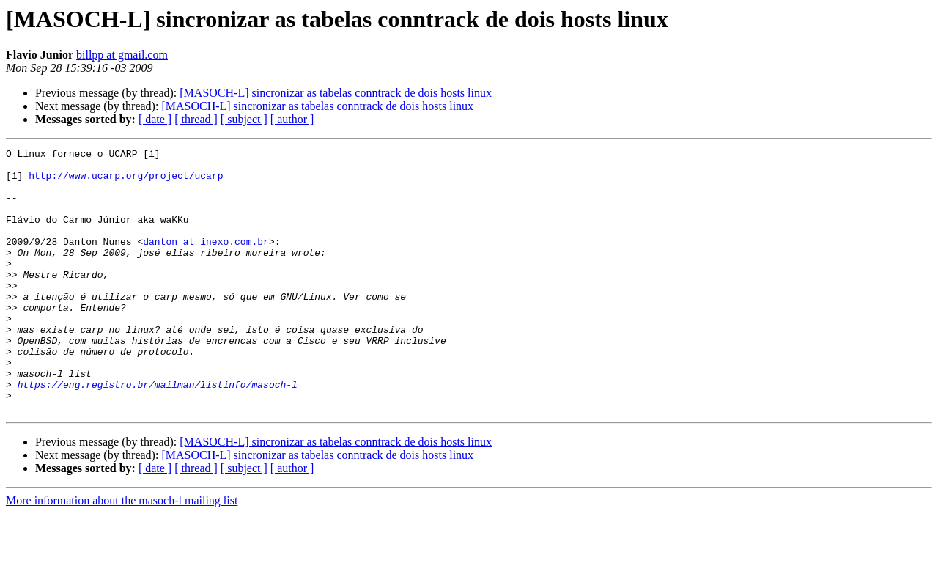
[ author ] (292, 119)
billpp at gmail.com (122, 54)
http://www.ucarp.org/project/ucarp (126, 181)
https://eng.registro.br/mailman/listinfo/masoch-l (158, 432)
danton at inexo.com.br (206, 261)
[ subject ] (244, 119)
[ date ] (155, 119)
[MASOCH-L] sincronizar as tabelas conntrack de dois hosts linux (336, 93)
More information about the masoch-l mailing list (121, 553)
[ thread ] (196, 119)
